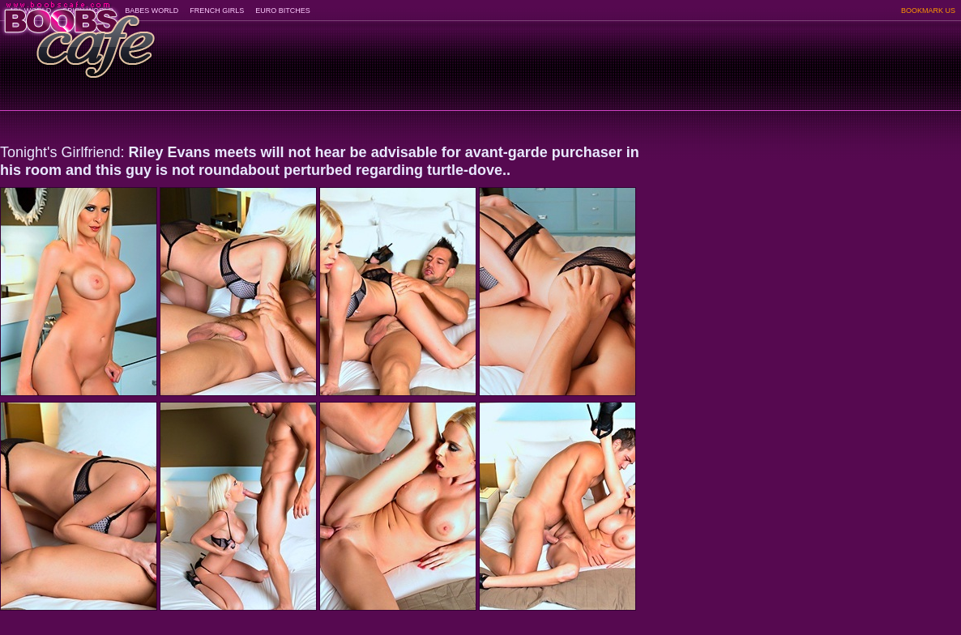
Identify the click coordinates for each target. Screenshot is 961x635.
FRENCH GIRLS (217, 10)
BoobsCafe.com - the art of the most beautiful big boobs (78, 34)
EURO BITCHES (282, 10)
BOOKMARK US (928, 10)
